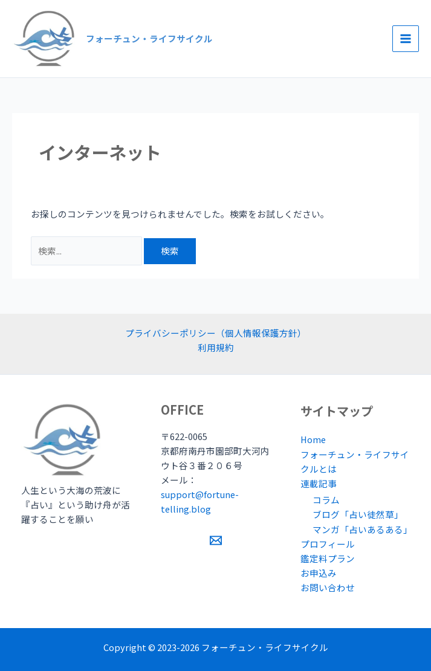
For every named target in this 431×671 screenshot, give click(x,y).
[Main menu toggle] (405, 38)
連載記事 (318, 483)
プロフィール (327, 543)
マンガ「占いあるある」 (362, 529)
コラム (326, 499)
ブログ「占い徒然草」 (358, 514)
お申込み (318, 572)
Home (313, 439)
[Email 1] (216, 540)
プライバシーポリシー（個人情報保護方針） (215, 332)
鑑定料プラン (327, 558)
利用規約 (216, 347)
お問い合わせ (327, 587)
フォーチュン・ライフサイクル (149, 38)
